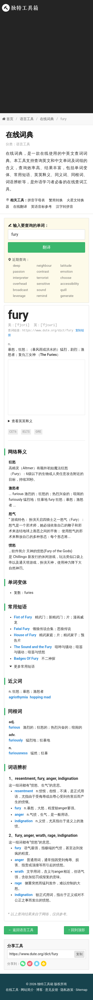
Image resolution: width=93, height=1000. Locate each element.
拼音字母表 (36, 200)
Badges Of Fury (26, 659)
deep (16, 265)
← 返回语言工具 (20, 930)
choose (65, 278)
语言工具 (27, 119)
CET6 (13, 431)
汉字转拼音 (64, 207)
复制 (79, 954)
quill (63, 290)
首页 (7, 119)
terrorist (43, 278)
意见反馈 (51, 990)
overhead (20, 284)
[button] (23, 963)
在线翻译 (20, 207)
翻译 (47, 247)
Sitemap (81, 990)
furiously (16, 740)
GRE (38, 431)
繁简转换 (56, 200)
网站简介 (27, 990)
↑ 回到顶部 (76, 930)
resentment (24, 791)
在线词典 (47, 119)
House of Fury (25, 635)
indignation (23, 821)
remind (42, 296)
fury (18, 808)
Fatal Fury (22, 629)
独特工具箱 (45, 984)
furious (14, 727)
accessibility (69, 284)
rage (18, 883)
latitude (65, 265)
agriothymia (18, 697)
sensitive (43, 284)
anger (19, 815)
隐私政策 (67, 990)
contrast (43, 271)
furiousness (18, 753)
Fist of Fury (23, 617)
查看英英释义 (22, 421)
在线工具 (12, 990)
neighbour (44, 265)
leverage (19, 296)
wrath (19, 871)
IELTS (26, 431)
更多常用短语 (24, 666)
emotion (66, 271)
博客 (39, 990)
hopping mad (40, 697)
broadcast (20, 290)
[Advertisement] (46, 61)
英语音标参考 (41, 207)
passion (19, 271)
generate (66, 296)
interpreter (21, 278)
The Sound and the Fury (33, 647)
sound (41, 290)
